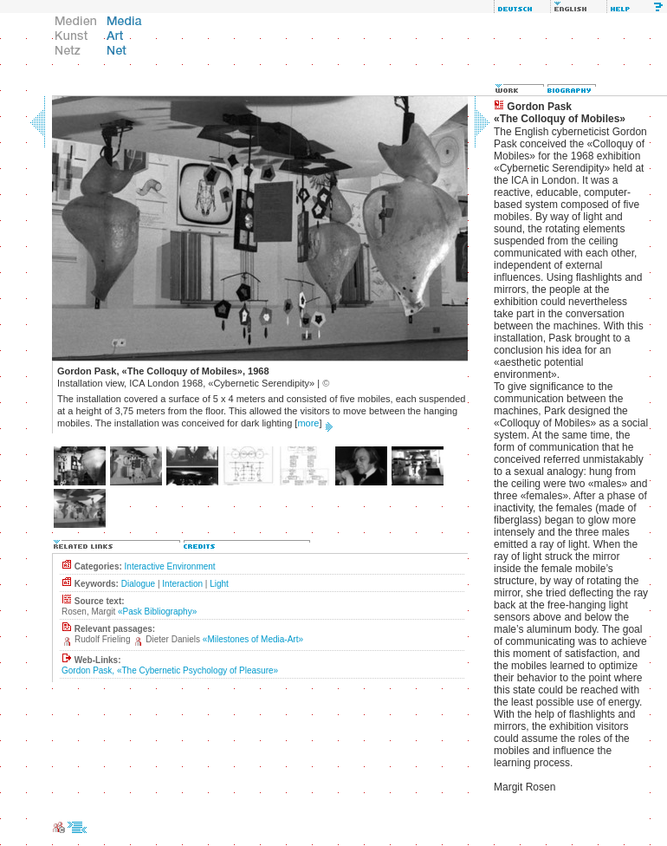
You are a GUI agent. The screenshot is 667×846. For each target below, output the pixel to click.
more (308, 423)
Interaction (182, 584)
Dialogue (138, 584)
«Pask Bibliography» (157, 611)
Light (219, 584)
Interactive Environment (170, 566)
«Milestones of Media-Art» (253, 639)
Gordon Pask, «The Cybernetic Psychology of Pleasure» (170, 670)
